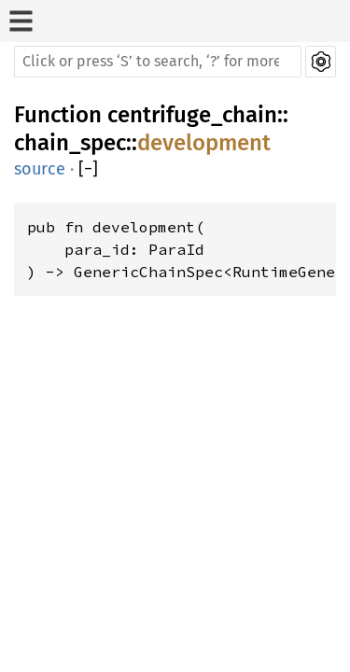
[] (88, 169)
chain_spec (70, 143)
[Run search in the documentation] (157, 61)
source (39, 169)
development (204, 143)
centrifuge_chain (192, 115)
